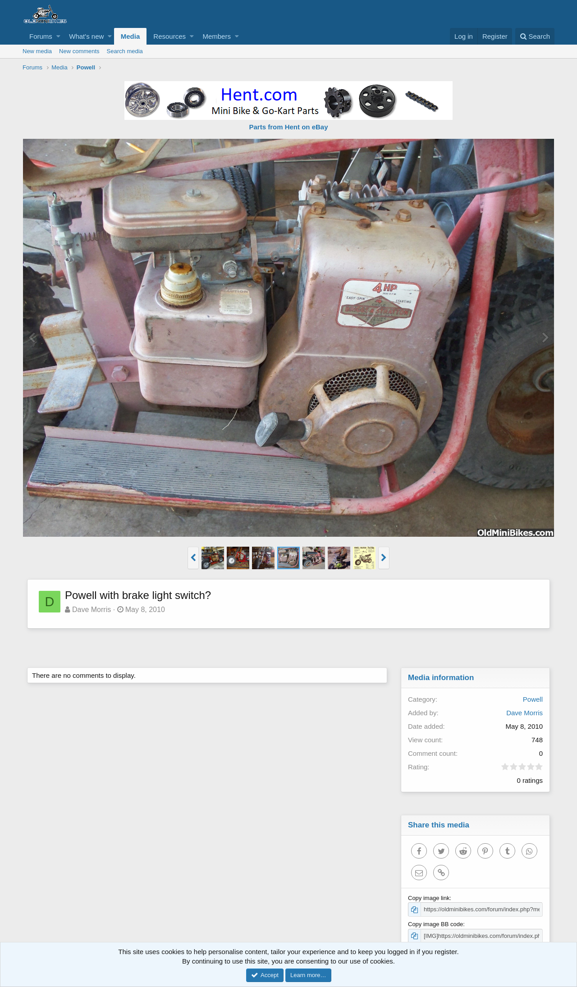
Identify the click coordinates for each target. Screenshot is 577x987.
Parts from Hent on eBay (288, 127)
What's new (86, 36)
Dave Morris (91, 609)
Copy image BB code (435, 924)
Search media (125, 51)
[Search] (534, 36)
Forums (40, 36)
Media (130, 36)
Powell (533, 699)
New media (37, 51)
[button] (58, 36)
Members (216, 36)
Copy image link (429, 898)
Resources (169, 36)
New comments (79, 51)
